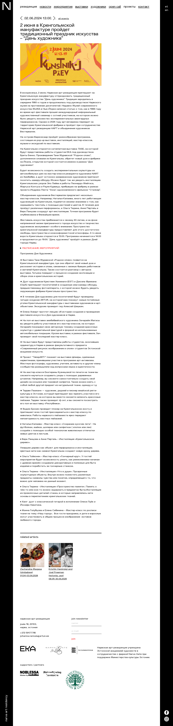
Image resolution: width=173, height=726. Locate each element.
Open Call (115, 6)
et (166, 6)
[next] (53, 18)
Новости (45, 6)
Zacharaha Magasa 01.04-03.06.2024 (31, 572)
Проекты (129, 6)
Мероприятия (63, 6)
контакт (143, 6)
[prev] (22, 18)
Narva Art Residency (6, 708)
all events (63, 18)
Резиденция (28, 6)
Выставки (81, 6)
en (166, 10)
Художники (98, 6)
